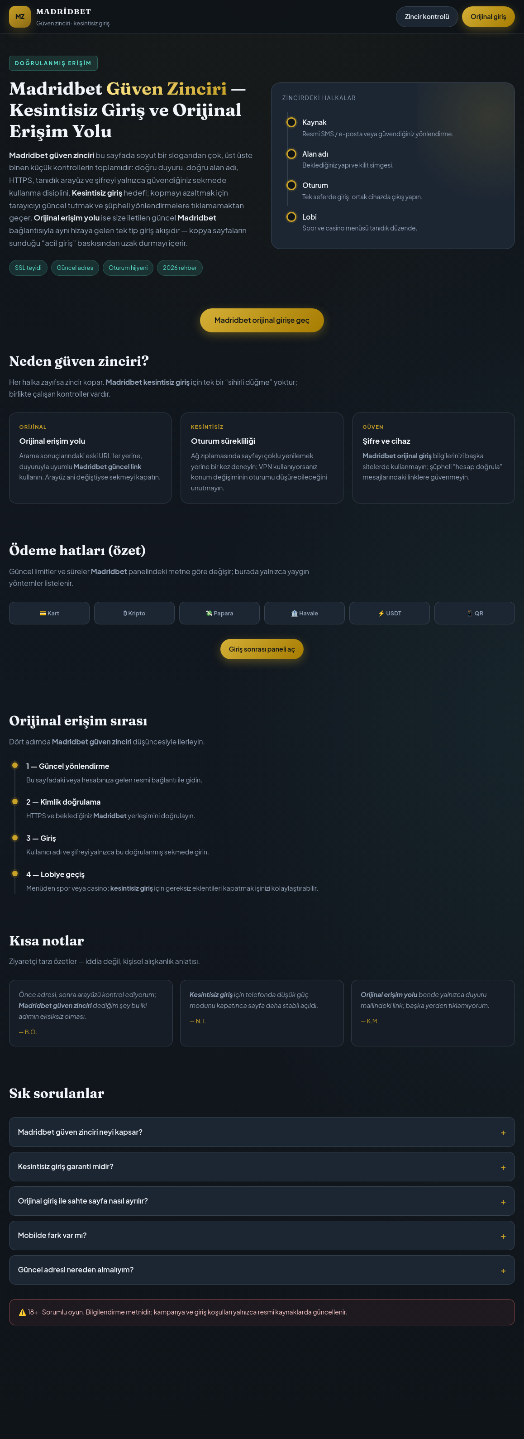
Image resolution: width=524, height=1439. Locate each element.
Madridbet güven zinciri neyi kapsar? (80, 1132)
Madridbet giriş (283, 1416)
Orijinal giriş (488, 16)
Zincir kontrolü (427, 16)
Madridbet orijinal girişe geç (262, 320)
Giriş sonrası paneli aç (262, 649)
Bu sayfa (231, 1416)
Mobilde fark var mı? (52, 1235)
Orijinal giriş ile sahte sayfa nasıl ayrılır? (83, 1200)
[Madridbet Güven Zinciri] (59, 16)
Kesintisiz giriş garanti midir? (66, 1166)
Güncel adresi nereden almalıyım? (75, 1269)
